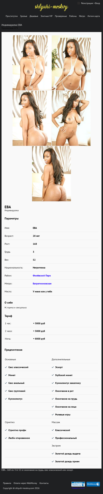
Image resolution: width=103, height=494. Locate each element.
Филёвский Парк (42, 275)
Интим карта (94, 16)
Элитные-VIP (46, 16)
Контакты (44, 483)
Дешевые (34, 16)
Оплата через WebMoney (25, 483)
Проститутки (12, 16)
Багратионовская (42, 283)
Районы (73, 16)
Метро (82, 16)
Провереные (61, 16)
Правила (7, 483)
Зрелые (23, 16)
